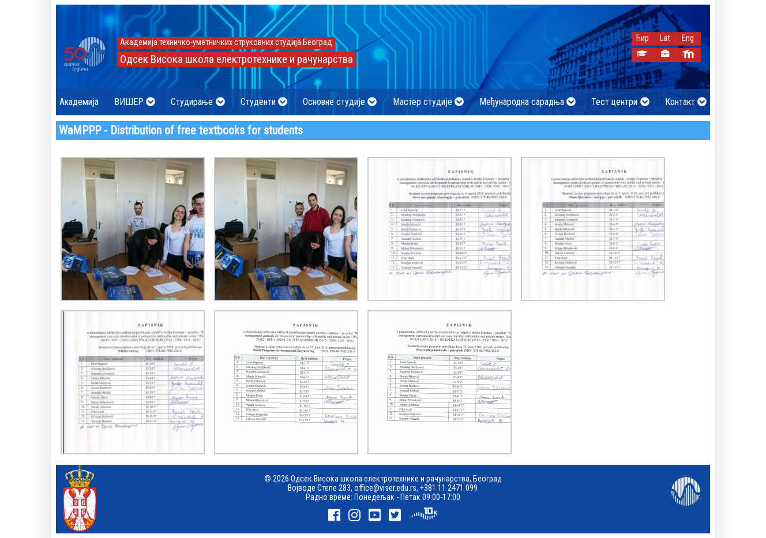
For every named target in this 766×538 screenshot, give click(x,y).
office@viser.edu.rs (385, 487)
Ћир (642, 38)
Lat (665, 38)
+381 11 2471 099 (449, 487)
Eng (688, 38)
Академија (79, 101)
